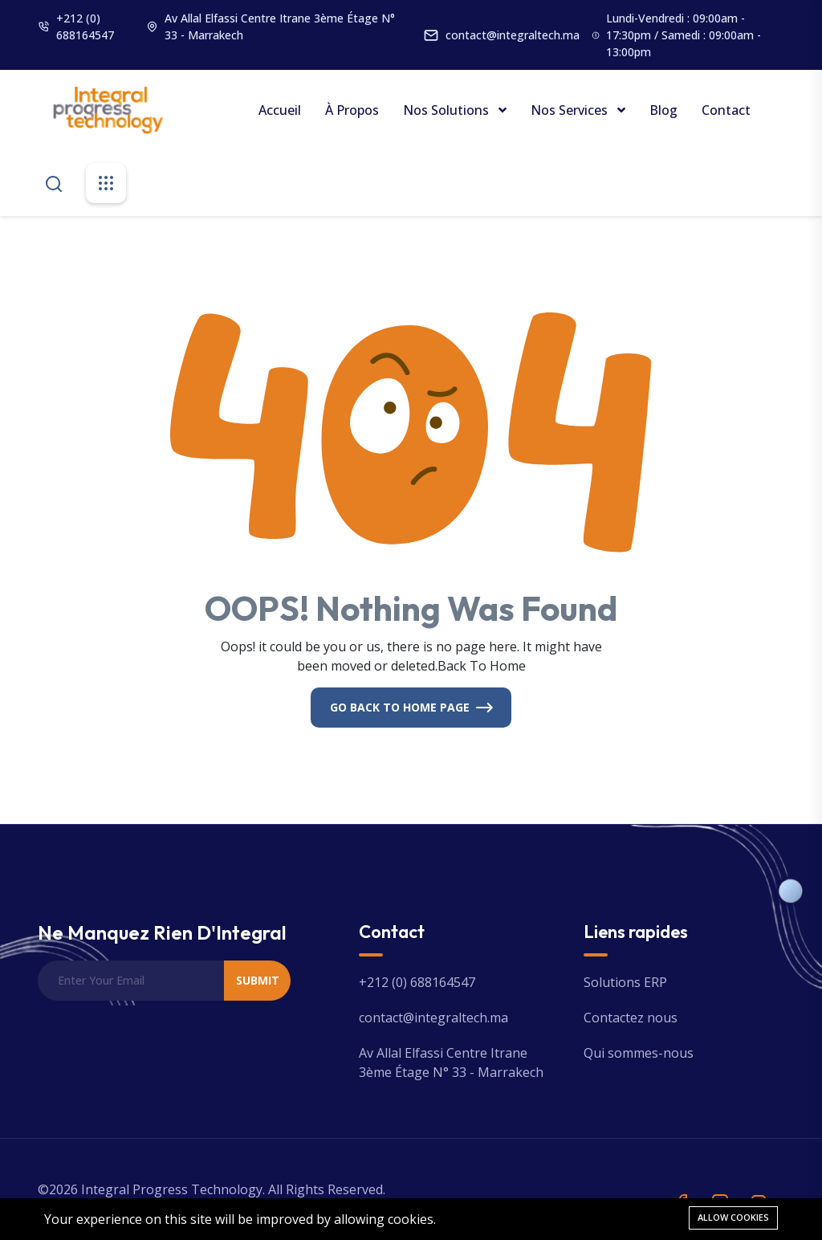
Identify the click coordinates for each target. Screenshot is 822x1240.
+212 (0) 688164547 (85, 26)
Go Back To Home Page (400, 707)
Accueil (279, 110)
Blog (663, 110)
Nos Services (571, 110)
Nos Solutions (447, 110)
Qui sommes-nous (639, 1053)
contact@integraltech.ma (513, 35)
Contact (726, 110)
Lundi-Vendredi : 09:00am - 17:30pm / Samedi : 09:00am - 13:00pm (683, 34)
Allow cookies (733, 1217)
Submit (257, 980)
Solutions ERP (625, 982)
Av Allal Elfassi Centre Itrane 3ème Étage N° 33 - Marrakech (280, 26)
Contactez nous (631, 1017)
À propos (352, 110)
